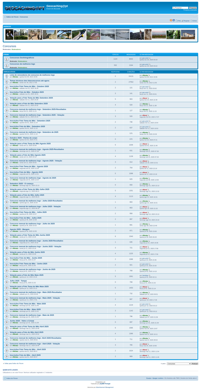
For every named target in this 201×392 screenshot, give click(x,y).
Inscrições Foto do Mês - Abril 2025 (25, 355)
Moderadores (16, 49)
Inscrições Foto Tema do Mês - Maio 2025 (28, 304)
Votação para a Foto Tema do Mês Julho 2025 (29, 189)
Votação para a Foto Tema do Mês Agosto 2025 (30, 144)
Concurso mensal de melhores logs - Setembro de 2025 (34, 132)
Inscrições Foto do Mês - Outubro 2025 (27, 92)
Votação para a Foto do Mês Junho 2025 (27, 252)
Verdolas (145, 275)
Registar (187, 21)
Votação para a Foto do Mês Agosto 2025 (28, 155)
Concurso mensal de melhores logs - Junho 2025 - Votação (35, 246)
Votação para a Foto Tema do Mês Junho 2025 (30, 235)
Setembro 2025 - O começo (21, 184)
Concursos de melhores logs (22, 64)
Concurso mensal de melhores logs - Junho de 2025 (32, 269)
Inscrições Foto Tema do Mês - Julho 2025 (28, 212)
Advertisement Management (104, 387)
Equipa (148, 378)
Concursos (24, 17)
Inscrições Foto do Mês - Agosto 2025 (26, 172)
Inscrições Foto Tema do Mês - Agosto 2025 (29, 166)
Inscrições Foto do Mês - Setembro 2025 (27, 126)
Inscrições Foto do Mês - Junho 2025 (26, 258)
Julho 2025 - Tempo (18, 281)
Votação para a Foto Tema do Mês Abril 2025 (29, 326)
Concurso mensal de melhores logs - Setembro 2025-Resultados (38, 109)
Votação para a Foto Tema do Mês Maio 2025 (29, 286)
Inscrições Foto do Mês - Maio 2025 (25, 309)
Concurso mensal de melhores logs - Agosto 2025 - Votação (36, 161)
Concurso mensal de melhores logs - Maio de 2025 (32, 315)
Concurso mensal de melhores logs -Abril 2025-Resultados (35, 338)
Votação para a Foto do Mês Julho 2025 (27, 195)
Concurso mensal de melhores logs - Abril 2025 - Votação (35, 344)
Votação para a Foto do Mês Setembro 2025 (29, 103)
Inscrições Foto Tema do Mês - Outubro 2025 (29, 86)
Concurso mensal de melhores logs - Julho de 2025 (32, 224)
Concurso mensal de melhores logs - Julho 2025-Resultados (36, 201)
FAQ (179, 21)
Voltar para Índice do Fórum (13, 363)
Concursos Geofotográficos (22, 58)
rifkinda (15, 77)
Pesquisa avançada (190, 10)
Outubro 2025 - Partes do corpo (23, 138)
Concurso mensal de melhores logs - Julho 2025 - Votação (35, 206)
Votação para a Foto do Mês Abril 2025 (26, 332)
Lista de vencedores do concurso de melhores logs (32, 75)
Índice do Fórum (13, 17)
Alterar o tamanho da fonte (195, 16)
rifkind (144, 98)
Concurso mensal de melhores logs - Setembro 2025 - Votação (37, 115)
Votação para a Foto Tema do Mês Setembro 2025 (31, 98)
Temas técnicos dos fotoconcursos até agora (29, 81)
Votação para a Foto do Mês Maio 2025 (26, 275)
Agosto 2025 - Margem (19, 229)
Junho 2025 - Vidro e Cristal (22, 321)
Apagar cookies (158, 378)
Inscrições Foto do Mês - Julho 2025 (25, 218)
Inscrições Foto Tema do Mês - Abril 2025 (28, 349)
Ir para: (163, 363)
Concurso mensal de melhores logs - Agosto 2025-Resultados (37, 149)
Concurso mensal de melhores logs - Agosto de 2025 (33, 178)
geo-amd (145, 58)
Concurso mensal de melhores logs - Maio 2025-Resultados (36, 292)
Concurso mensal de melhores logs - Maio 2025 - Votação (35, 298)
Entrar (195, 21)
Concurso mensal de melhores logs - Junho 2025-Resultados (36, 241)
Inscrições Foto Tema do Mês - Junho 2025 (28, 264)
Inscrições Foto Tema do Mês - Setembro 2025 (30, 121)
